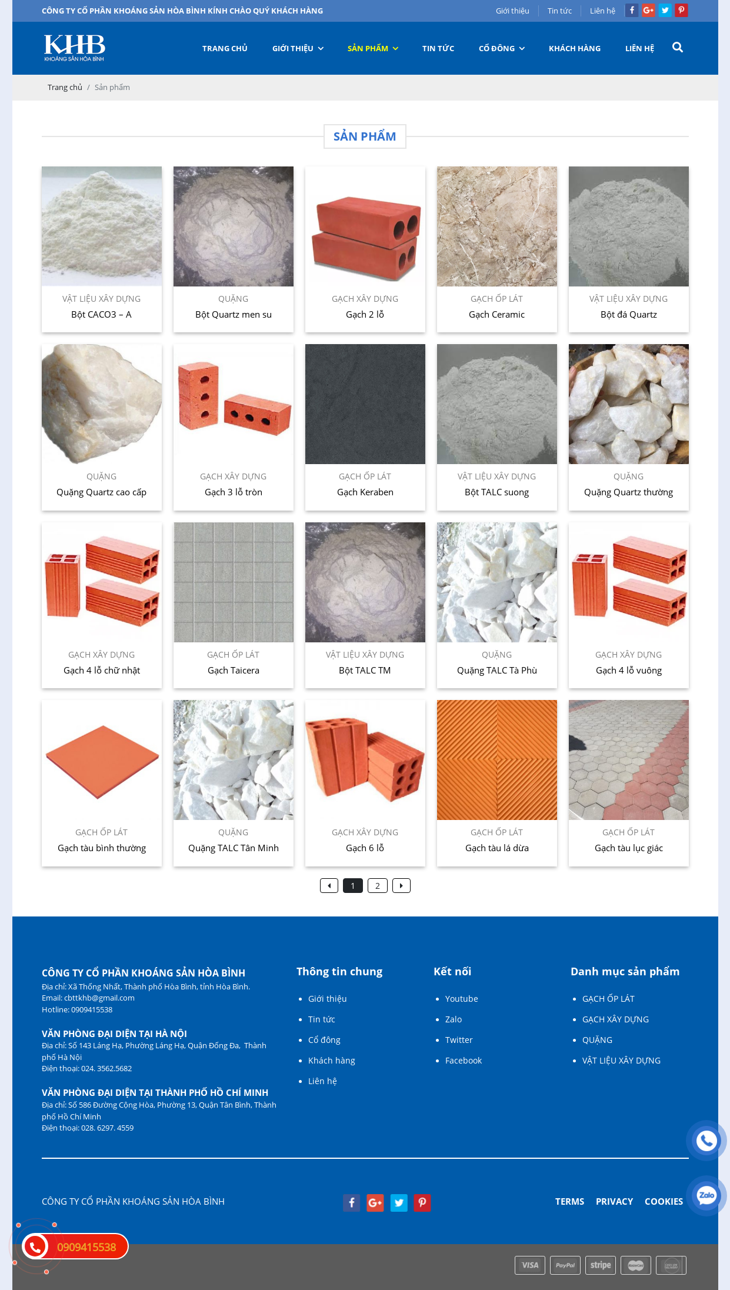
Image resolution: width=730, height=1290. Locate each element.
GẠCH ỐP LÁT (608, 998)
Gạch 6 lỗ (365, 848)
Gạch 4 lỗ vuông (629, 670)
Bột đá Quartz (629, 314)
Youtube (461, 998)
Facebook (463, 1060)
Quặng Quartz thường (628, 492)
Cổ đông (502, 48)
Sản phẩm (373, 48)
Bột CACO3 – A (101, 314)
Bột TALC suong (497, 492)
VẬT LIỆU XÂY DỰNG (621, 1060)
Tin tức (560, 10)
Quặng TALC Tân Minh (233, 848)
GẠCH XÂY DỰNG (615, 1019)
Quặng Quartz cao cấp (101, 492)
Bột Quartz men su (233, 314)
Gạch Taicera (233, 670)
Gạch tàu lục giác (629, 848)
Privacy (614, 1201)
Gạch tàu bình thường (102, 848)
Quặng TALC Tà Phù (497, 670)
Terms (569, 1201)
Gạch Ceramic (497, 314)
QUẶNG (597, 1039)
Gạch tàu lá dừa (497, 848)
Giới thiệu (512, 10)
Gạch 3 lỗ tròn (233, 492)
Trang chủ (225, 48)
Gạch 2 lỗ (365, 314)
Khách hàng (575, 48)
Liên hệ (602, 10)
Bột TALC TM (365, 670)
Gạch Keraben (365, 492)
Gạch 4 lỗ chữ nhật (102, 670)
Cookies (664, 1201)
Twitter (459, 1039)
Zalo (453, 1019)
